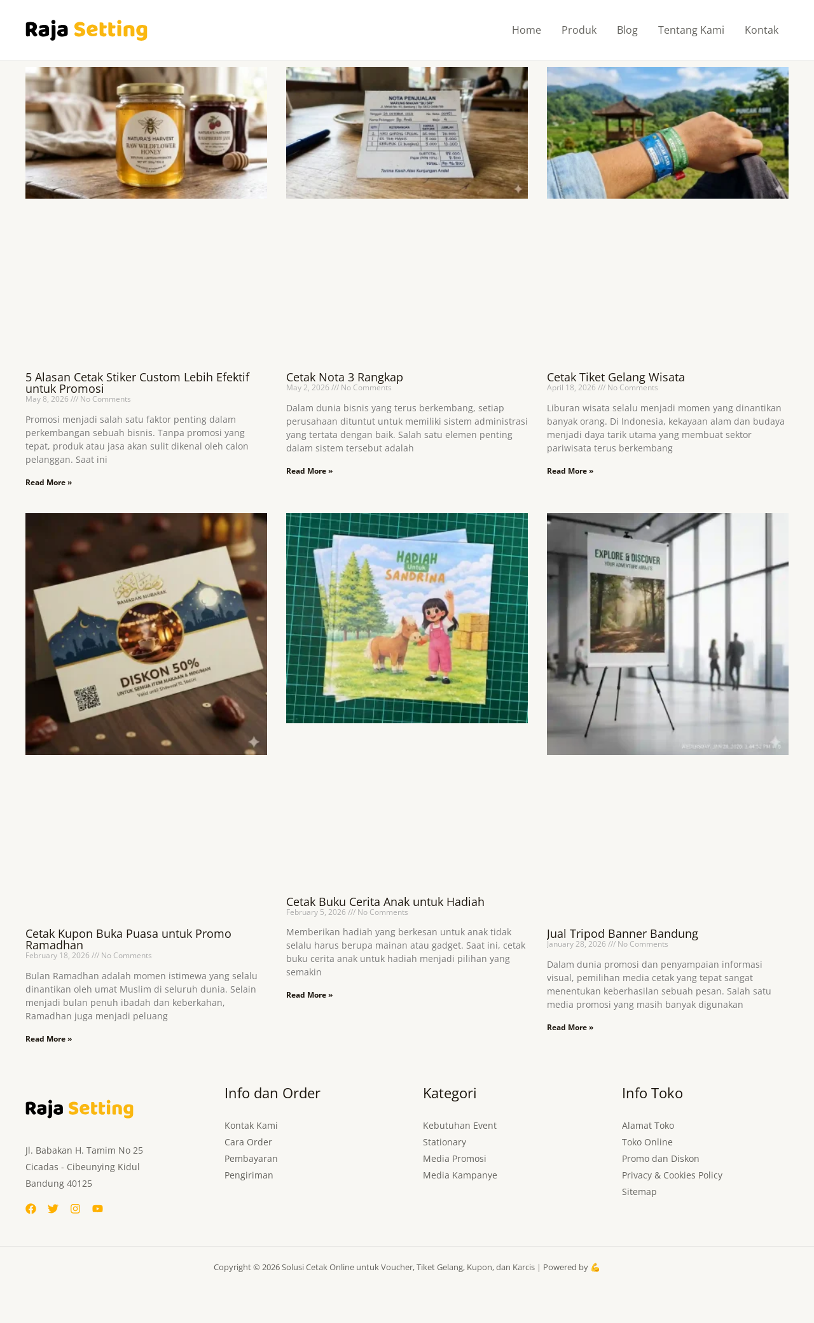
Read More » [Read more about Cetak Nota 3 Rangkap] (309, 470)
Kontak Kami (251, 1125)
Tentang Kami (691, 30)
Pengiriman (248, 1175)
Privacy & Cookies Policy (672, 1175)
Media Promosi (454, 1158)
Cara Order (248, 1142)
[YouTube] (97, 1208)
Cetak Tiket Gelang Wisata (616, 377)
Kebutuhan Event (460, 1125)
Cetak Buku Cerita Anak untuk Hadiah (385, 901)
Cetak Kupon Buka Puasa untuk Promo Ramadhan (128, 939)
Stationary (444, 1142)
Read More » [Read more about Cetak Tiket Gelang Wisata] (570, 470)
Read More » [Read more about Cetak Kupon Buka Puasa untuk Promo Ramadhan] (48, 1038)
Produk (579, 30)
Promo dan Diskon (661, 1158)
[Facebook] (30, 1208)
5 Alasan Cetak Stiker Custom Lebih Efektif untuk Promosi (137, 382)
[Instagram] (75, 1208)
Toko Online (647, 1142)
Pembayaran (251, 1158)
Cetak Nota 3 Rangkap (344, 377)
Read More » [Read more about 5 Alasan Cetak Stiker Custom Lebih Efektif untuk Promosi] (48, 482)
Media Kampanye (460, 1175)
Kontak (761, 30)
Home (526, 30)
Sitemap (639, 1191)
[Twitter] (53, 1208)
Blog (627, 30)
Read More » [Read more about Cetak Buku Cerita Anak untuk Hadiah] (309, 994)
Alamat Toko (648, 1125)
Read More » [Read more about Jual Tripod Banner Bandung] (570, 1027)
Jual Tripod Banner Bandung (622, 933)
